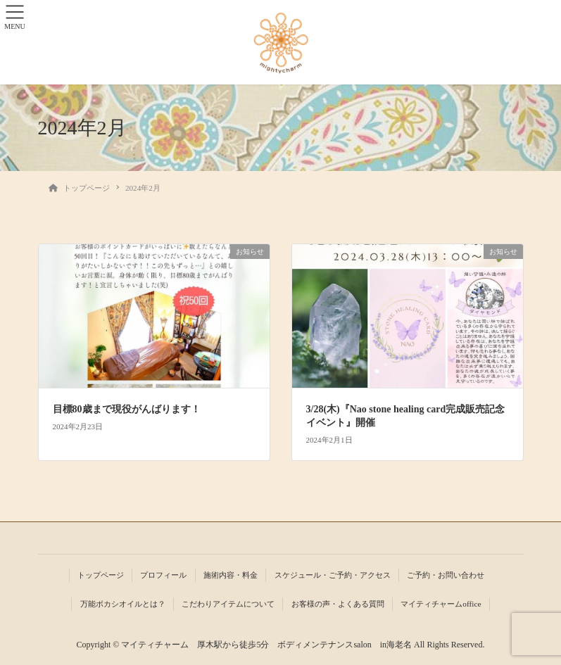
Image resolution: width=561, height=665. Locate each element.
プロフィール (163, 575)
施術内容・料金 (230, 575)
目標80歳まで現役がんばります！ (127, 409)
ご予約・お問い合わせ (445, 575)
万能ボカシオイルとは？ (122, 604)
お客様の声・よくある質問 (337, 604)
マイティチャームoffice (441, 604)
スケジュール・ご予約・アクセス (333, 575)
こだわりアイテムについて (228, 604)
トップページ (100, 575)
